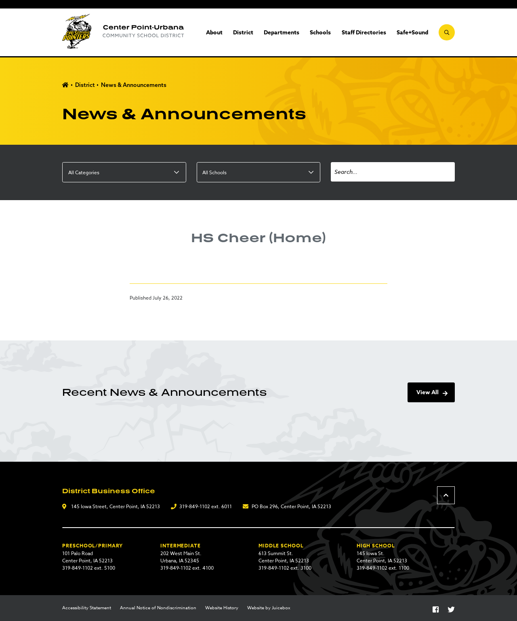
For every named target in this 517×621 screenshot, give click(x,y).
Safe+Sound (412, 32)
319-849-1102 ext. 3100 (284, 567)
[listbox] (124, 172)
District (243, 32)
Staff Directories (364, 32)
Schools (320, 32)
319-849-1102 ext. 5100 (88, 567)
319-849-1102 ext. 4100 (187, 567)
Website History (221, 608)
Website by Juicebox (268, 608)
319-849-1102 (194, 506)
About (214, 32)
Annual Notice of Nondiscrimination (158, 608)
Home (65, 85)
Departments (281, 32)
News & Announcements (133, 85)
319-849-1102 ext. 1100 (383, 567)
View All (427, 392)
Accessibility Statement (86, 608)
